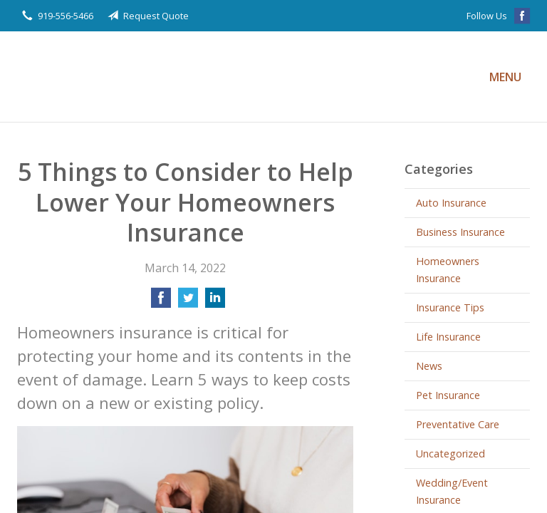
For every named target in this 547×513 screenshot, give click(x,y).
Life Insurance (448, 336)
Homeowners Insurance (447, 269)
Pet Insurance (448, 395)
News (429, 366)
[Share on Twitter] (188, 302)
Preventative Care (457, 424)
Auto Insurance (451, 202)
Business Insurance (460, 232)
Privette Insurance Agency (177, 76)
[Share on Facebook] (161, 302)
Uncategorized (450, 453)
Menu (505, 77)
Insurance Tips (450, 307)
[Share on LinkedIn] (215, 302)
